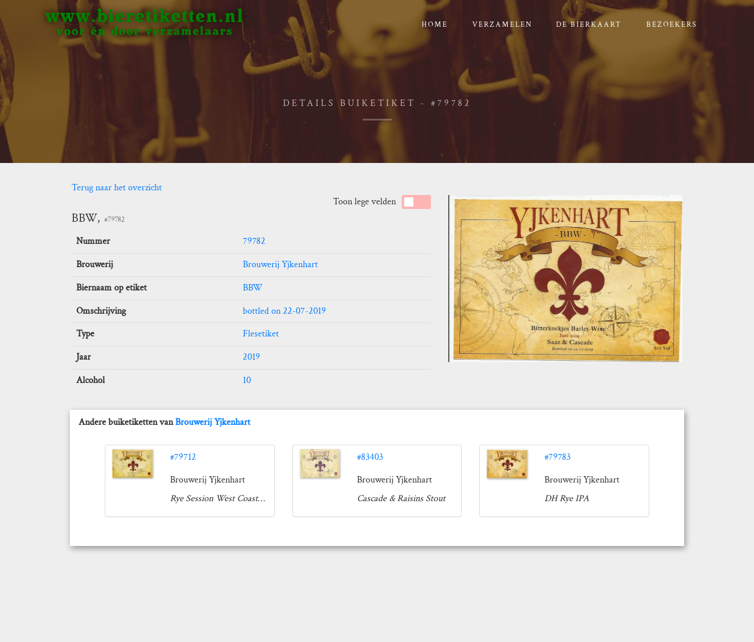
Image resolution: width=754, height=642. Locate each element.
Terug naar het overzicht (117, 188)
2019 (251, 357)
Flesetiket (261, 334)
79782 (254, 241)
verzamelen (502, 25)
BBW (253, 288)
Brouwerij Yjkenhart (280, 264)
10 (247, 380)
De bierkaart (589, 25)
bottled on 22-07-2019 (284, 311)
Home (435, 25)
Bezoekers (671, 25)
